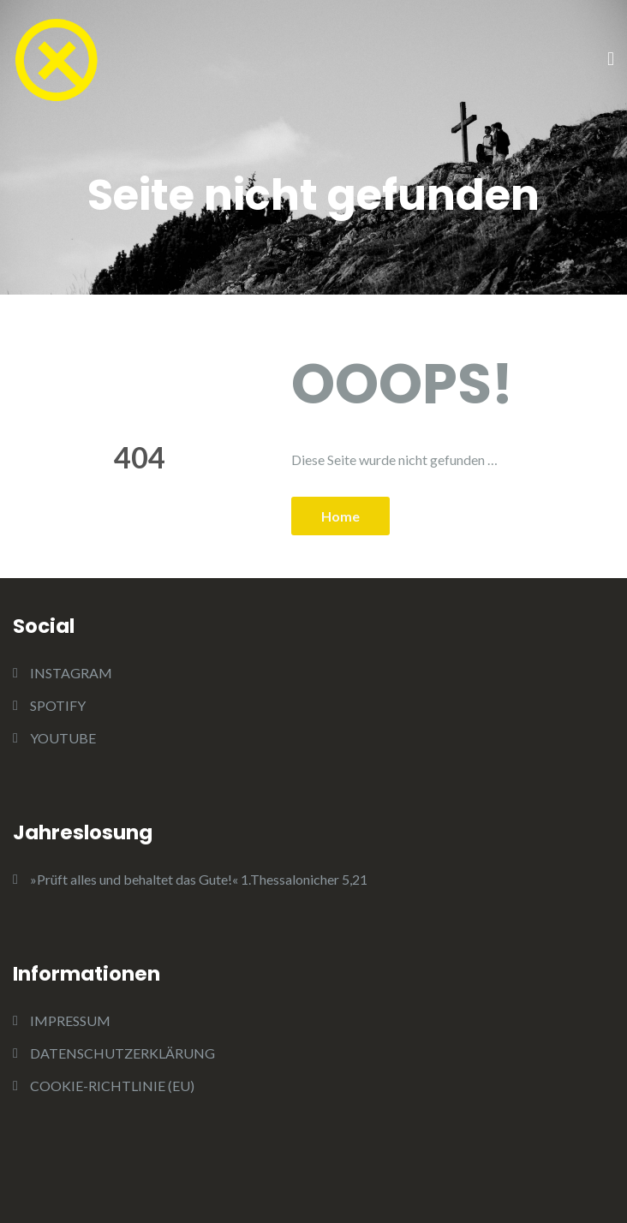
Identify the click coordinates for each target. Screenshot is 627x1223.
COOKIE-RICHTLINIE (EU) (112, 1085)
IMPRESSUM (70, 1020)
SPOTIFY (58, 705)
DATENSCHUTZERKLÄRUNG (122, 1053)
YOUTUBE (63, 738)
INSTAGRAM (71, 673)
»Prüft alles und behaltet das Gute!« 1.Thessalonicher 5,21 (198, 879)
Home (340, 516)
